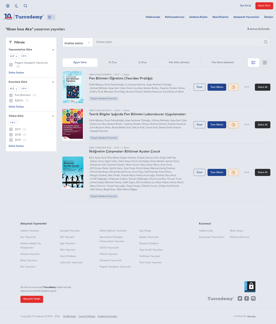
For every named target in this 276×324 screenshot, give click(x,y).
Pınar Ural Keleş (140, 161)
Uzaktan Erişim (198, 17)
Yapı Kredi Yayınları (151, 250)
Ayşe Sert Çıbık (117, 88)
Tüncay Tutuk (174, 179)
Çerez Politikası (87, 316)
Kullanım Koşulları (107, 316)
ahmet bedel (97, 182)
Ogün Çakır (111, 161)
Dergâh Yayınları (70, 231)
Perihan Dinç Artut (166, 175)
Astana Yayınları (30, 254)
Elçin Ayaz (94, 158)
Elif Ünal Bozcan (145, 182)
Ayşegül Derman (99, 131)
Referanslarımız (174, 17)
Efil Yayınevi (67, 237)
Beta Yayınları (28, 260)
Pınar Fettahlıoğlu (114, 85)
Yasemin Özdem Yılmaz (172, 88)
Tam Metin (217, 87)
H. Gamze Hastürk (135, 85)
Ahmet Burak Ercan (120, 172)
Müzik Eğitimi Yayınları (113, 231)
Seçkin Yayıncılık (148, 237)
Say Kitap (145, 231)
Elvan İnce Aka (134, 88)
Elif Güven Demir (99, 168)
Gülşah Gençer (145, 158)
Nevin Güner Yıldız (135, 165)
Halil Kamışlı (151, 172)
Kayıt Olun (264, 6)
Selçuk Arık (138, 128)
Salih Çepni (129, 182)
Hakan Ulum (97, 161)
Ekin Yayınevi (67, 250)
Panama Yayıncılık (110, 260)
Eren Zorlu (166, 165)
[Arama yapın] (166, 42)
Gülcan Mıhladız (99, 88)
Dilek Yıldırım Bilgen (127, 189)
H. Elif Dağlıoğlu (99, 179)
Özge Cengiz (133, 186)
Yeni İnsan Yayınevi (150, 262)
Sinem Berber (157, 161)
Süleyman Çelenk (118, 179)
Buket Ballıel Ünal (121, 128)
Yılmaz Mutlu (177, 182)
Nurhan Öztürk (134, 92)
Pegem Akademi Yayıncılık (104, 99)
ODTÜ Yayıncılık (109, 248)
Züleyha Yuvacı (149, 186)
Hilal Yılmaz (96, 189)
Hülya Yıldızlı (162, 182)
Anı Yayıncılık (28, 237)
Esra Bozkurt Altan (173, 92)
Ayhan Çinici (172, 161)
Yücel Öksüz (165, 172)
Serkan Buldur (151, 88)
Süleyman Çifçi (98, 165)
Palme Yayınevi (109, 254)
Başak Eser (109, 189)
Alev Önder (114, 175)
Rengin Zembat (98, 175)
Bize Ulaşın (236, 231)
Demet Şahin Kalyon (170, 128)
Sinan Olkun (153, 165)
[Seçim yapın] (77, 42)
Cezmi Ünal (151, 128)
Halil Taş (171, 158)
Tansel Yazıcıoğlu (116, 186)
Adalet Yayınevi (29, 231)
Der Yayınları (28, 267)
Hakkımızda (153, 17)
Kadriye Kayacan (152, 92)
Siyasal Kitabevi (149, 243)
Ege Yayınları (68, 243)
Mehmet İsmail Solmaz (162, 168)
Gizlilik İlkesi (69, 316)
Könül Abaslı (142, 168)
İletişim (268, 17)
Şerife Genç (116, 168)
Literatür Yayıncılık (71, 262)
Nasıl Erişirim (220, 17)
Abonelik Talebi (31, 299)
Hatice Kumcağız (145, 175)
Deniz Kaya (124, 161)
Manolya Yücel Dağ (114, 92)
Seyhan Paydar (116, 165)
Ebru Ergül (160, 158)
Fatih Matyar (96, 85)
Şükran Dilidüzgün (139, 179)
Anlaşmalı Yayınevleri (246, 17)
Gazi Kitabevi (68, 256)
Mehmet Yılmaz (113, 182)
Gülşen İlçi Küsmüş (169, 186)
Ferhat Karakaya (99, 172)
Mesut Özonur (98, 186)
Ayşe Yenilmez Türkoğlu (159, 85)
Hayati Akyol (128, 175)
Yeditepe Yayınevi (149, 256)
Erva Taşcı (137, 172)
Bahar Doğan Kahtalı (124, 158)
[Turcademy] (219, 299)
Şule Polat (129, 168)
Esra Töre (106, 158)
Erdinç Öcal (96, 92)
